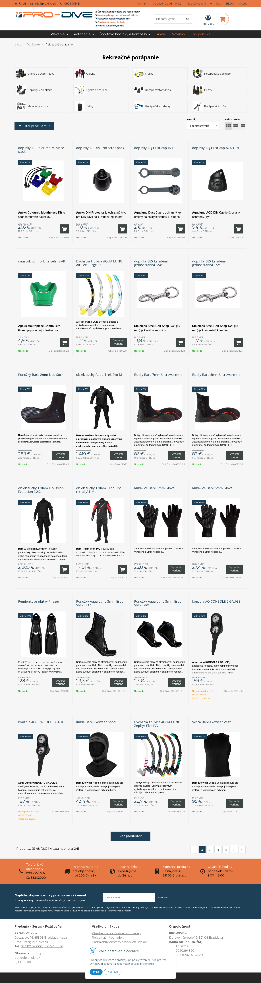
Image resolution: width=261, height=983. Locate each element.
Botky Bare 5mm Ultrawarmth (216, 374)
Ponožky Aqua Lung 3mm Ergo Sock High (99, 603)
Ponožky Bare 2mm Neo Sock (40, 374)
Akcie (161, 34)
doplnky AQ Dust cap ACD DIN (215, 148)
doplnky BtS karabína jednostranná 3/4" (151, 263)
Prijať (96, 971)
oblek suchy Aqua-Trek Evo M (99, 374)
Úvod (22, 3)
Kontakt (142, 3)
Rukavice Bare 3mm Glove (154, 488)
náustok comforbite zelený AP (41, 261)
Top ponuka (200, 34)
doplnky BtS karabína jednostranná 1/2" (209, 263)
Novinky (178, 34)
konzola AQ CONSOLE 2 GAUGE (216, 601)
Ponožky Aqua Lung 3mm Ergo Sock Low (157, 603)
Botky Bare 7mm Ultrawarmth (158, 374)
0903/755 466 (53, 946)
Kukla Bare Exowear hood (96, 722)
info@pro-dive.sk (45, 3)
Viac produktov (130, 836)
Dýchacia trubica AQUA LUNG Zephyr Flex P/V (157, 724)
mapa (63, 937)
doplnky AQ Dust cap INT (153, 148)
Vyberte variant (118, 342)
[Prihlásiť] (208, 20)
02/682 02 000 (31, 946)
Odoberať (163, 897)
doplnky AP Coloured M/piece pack (41, 150)
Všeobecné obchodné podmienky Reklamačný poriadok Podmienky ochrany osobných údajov (119, 938)
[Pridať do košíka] (64, 228)
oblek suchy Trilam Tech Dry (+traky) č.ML (98, 490)
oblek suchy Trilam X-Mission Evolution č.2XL (41, 490)
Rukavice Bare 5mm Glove (212, 488)
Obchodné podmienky (167, 3)
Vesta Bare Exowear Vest (211, 722)
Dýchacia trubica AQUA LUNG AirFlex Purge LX (99, 263)
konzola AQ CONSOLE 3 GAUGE (42, 722)
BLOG (230, 3)
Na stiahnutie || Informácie (204, 3)
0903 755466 (72, 3)
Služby (243, 3)
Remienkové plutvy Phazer (38, 601)
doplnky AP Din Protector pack (100, 148)
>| (242, 849)
